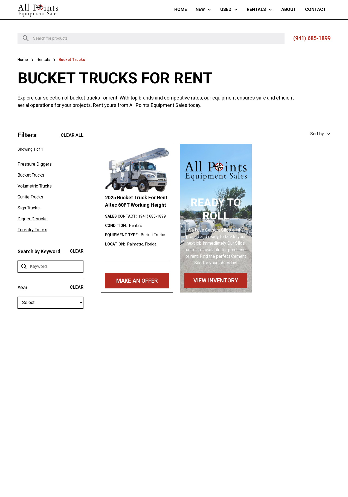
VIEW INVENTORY (215, 280)
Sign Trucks (29, 208)
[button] (203, 9)
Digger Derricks (33, 218)
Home (180, 9)
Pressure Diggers (35, 164)
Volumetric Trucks (35, 186)
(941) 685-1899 (311, 38)
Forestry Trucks (32, 229)
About (288, 9)
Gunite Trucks (30, 197)
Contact (315, 9)
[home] (38, 9)
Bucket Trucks (31, 175)
